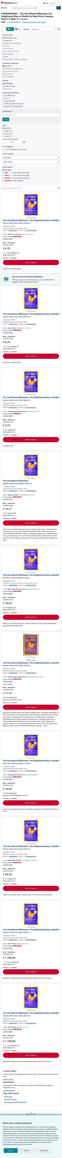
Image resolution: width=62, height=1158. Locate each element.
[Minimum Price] (6, 142)
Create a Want (8, 1079)
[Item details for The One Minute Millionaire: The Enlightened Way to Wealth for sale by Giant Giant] (31, 913)
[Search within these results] (31, 188)
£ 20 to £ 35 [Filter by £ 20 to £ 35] (7, 133)
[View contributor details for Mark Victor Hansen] (10, 223)
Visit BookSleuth (8, 1090)
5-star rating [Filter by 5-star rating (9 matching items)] (14, 181)
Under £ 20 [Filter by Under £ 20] (7, 131)
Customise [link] (43, 1150)
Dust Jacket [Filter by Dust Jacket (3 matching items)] (8, 101)
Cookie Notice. (8, 1142)
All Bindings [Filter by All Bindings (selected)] (7, 83)
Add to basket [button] (31, 262)
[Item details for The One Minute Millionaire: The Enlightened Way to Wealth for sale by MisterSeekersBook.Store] (31, 643)
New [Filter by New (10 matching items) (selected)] (6, 66)
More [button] (45, 725)
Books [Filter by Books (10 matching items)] (7, 40)
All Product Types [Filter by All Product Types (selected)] (9, 38)
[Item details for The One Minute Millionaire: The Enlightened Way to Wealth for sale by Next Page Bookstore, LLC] (31, 558)
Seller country (7, 162)
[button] (58, 188)
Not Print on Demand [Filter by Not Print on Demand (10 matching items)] (12, 106)
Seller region (7, 157)
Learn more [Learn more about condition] (13, 63)
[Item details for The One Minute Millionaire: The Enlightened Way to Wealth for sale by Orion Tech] (31, 299)
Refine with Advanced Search (34, 22)
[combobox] (33, 7)
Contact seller (7, 239)
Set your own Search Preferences (15, 1101)
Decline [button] (26, 1150)
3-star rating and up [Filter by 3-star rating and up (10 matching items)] (16, 175)
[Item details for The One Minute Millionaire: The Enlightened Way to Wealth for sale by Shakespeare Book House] (31, 382)
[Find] (58, 7)
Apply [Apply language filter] (6, 119)
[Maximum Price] (17, 142)
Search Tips (8, 1096)
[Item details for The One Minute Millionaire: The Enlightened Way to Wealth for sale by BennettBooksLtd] (31, 830)
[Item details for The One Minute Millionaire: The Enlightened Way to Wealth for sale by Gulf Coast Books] (31, 205)
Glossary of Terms (10, 1099)
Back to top (31, 1113)
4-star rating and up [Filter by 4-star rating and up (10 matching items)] (16, 178)
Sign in (52, 3)
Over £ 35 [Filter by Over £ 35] (7, 136)
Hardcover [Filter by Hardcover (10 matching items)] (8, 86)
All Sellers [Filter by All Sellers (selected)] (8, 170)
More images (31, 658)
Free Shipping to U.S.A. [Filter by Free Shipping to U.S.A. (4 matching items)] (14, 149)
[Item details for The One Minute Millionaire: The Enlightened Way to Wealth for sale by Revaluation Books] (31, 744)
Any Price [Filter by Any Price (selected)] (7, 128)
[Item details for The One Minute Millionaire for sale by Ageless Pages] (31, 465)
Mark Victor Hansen (22, 280)
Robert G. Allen (37, 280)
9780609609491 (15, 22)
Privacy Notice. (18, 1144)
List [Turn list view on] (10, 29)
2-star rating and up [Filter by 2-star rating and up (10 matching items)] (16, 172)
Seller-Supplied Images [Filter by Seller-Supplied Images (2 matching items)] (12, 103)
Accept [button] (10, 1150)
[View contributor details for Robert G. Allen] (24, 223)
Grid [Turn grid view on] (18, 29)
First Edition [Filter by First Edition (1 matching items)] (8, 95)
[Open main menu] (5, 7)
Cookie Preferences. (10, 1140)
